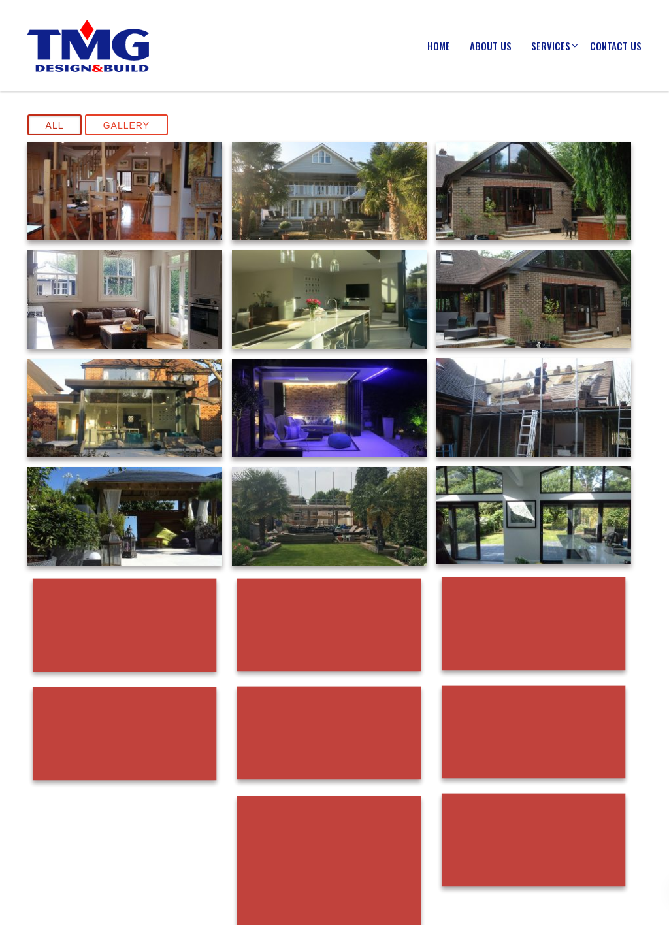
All (55, 125)
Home (438, 46)
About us (491, 46)
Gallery (126, 125)
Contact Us (616, 46)
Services (550, 46)
